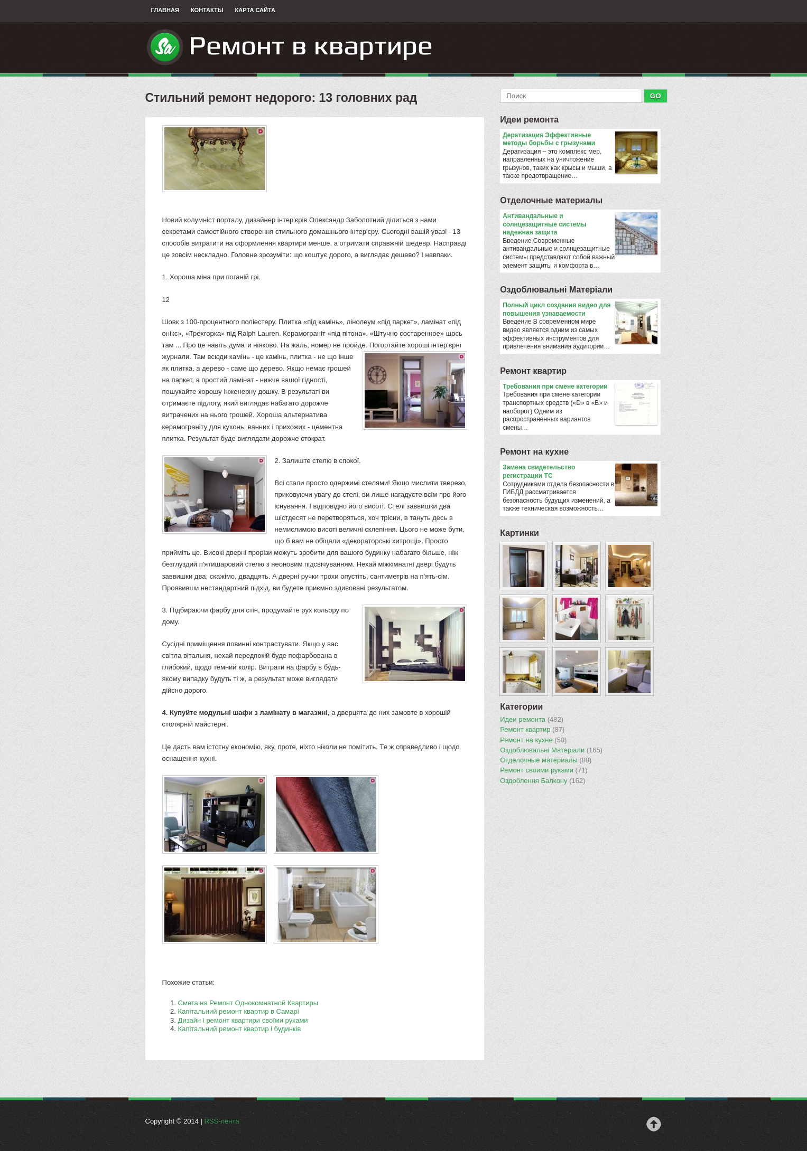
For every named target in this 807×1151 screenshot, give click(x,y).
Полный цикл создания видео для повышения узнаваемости (580, 309)
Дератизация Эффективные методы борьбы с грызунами (580, 139)
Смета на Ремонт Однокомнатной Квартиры (248, 1003)
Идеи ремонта (529, 119)
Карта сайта (255, 10)
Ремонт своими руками (544, 770)
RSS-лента (221, 1121)
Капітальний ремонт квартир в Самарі (238, 1011)
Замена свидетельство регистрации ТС (580, 472)
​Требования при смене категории (580, 387)
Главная (165, 10)
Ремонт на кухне (534, 451)
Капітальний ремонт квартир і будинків (239, 1029)
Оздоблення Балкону (542, 781)
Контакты (207, 10)
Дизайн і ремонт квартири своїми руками (243, 1020)
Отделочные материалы (551, 200)
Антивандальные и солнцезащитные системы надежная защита (580, 224)
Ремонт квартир (533, 370)
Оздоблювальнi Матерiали (556, 289)
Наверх (653, 1124)
